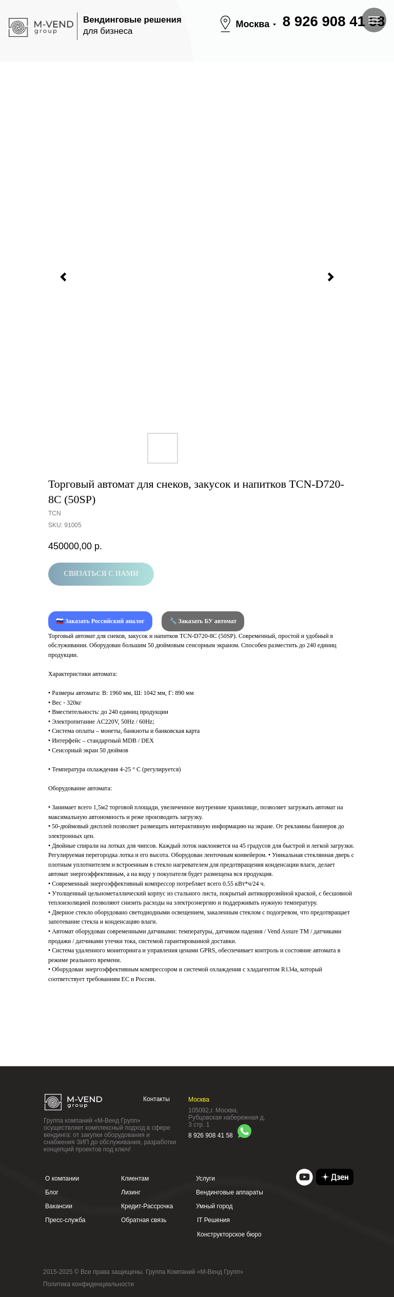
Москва (253, 24)
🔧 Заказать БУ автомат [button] (203, 621)
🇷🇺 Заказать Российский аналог (100, 621)
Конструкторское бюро (229, 1234)
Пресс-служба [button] (65, 1220)
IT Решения (213, 1220)
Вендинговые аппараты (229, 1192)
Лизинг (131, 1192)
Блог (51, 1192)
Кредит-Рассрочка (147, 1206)
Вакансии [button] (58, 1206)
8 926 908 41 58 (334, 21)
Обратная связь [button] (143, 1220)
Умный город (214, 1206)
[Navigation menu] (374, 20)
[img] (304, 1177)
